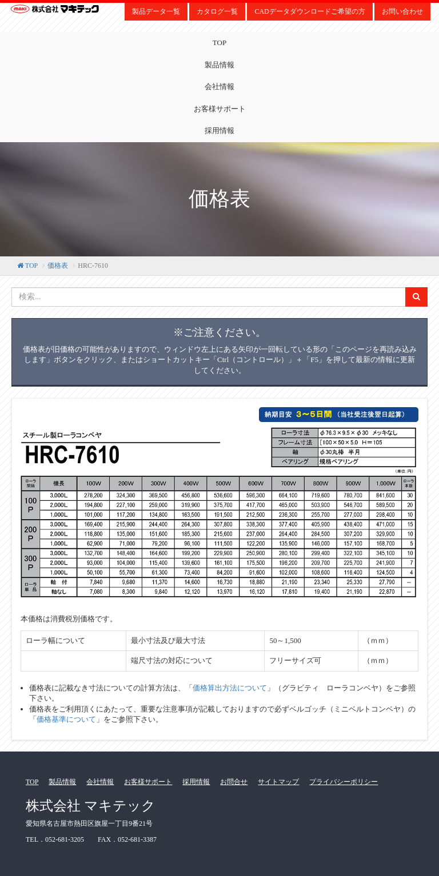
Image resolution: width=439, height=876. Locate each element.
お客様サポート (220, 109)
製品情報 (219, 65)
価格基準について (66, 719)
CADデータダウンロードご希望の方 (309, 11)
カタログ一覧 (217, 11)
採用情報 (219, 130)
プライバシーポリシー (343, 782)
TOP (219, 42)
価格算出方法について (230, 688)
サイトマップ (278, 782)
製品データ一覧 (156, 11)
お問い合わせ (402, 11)
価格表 (57, 266)
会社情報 (219, 86)
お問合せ (234, 782)
